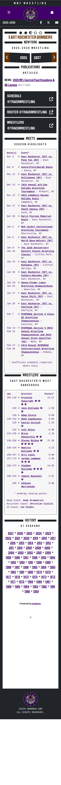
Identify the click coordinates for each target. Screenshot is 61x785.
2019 (35, 604)
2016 (12, 608)
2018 (44, 604)
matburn (36, 669)
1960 (27, 657)
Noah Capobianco (31, 484)
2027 (37, 58)
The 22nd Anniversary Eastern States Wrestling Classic (37, 251)
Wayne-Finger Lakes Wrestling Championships (37, 284)
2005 (47, 613)
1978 (48, 637)
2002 (30, 618)
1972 (52, 642)
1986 (26, 633)
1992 (22, 628)
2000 (48, 618)
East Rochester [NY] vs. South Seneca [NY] (37, 207)
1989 (48, 628)
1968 (39, 647)
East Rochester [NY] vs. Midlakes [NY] (37, 263)
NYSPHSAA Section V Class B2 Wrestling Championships (37, 318)
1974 (35, 642)
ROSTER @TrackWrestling (27, 112)
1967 (48, 647)
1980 (30, 637)
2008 (38, 613)
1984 (44, 633)
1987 (17, 633)
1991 (30, 628)
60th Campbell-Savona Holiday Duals (35, 197)
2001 (39, 618)
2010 (19, 613)
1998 (17, 623)
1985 (34, 633)
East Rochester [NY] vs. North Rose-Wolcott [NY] (37, 239)
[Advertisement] (30, 406)
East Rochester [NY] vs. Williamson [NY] (37, 176)
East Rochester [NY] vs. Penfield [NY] (37, 305)
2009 (29, 613)
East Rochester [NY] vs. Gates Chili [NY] (37, 295)
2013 (39, 608)
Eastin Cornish (31, 488)
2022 (8, 604)
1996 (34, 623)
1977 (8, 642)
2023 (48, 599)
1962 (44, 652)
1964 (26, 652)
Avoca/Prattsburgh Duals (37, 167)
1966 (8, 652)
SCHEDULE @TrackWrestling (21, 99)
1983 (52, 633)
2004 (11, 618)
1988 (8, 633)
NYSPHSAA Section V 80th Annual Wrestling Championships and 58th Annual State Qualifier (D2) (37, 335)
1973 (44, 642)
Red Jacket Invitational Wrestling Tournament (37, 228)
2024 (39, 599)
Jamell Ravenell (31, 542)
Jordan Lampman (31, 524)
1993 (13, 628)
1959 (36, 657)
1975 (26, 642)
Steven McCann (30, 506)
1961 (52, 652)
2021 (17, 604)
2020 (26, 604)
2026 (20, 599)
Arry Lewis (28, 520)
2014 (30, 608)
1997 (26, 623)
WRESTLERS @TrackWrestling (21, 125)
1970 (21, 647)
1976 (17, 642)
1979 (39, 637)
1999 (8, 623)
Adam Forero (28, 481)
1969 (30, 647)
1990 (39, 628)
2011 (11, 613)
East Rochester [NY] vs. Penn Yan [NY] (37, 158)
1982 (13, 637)
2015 (21, 608)
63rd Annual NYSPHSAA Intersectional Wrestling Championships (37, 349)
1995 (43, 623)
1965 (17, 652)
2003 (21, 618)
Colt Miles (28, 495)
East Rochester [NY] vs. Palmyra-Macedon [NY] (37, 274)
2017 (53, 604)
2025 (23, 58)
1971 (12, 647)
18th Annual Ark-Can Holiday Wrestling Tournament (34, 188)
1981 (21, 637)
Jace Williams (30, 474)
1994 (52, 623)
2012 (48, 608)
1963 (35, 652)
